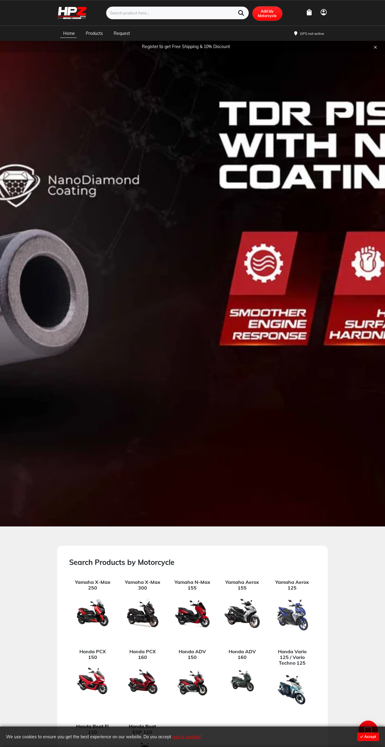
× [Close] (375, 55)
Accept (368, 736)
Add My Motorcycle (267, 21)
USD (322, 4)
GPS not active (312, 42)
